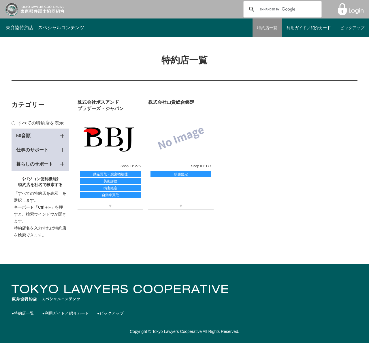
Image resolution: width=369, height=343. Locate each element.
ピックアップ (352, 27)
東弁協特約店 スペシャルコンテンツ (45, 27)
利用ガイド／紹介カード (309, 27)
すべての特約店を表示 (38, 122)
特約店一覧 (267, 27)
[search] (282, 9)
